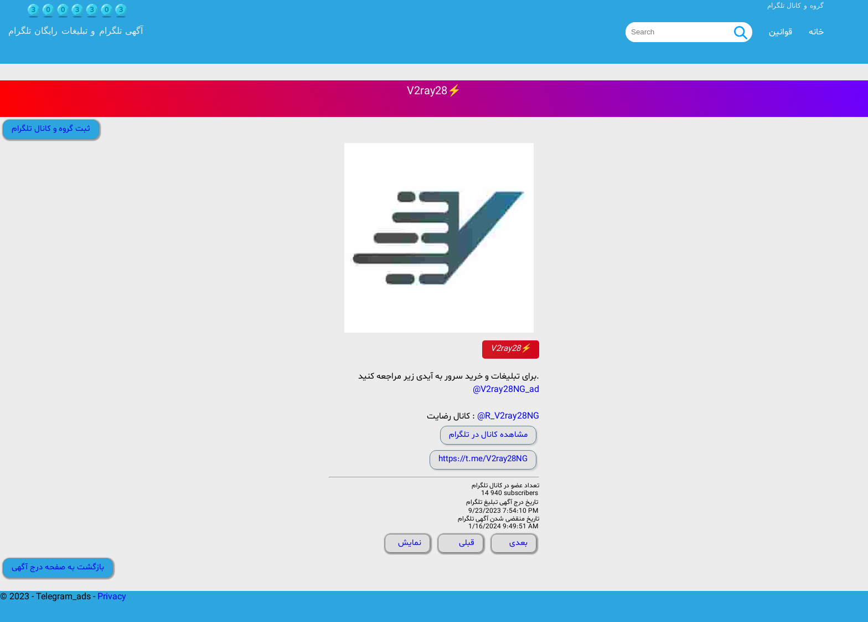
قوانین (780, 32)
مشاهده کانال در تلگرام (488, 435)
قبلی (466, 543)
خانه (816, 32)
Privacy (111, 597)
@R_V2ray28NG (508, 416)
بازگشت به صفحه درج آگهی (58, 567)
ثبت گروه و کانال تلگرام (51, 129)
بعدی (518, 543)
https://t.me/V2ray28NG (483, 459)
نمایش (409, 543)
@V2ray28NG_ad (506, 390)
